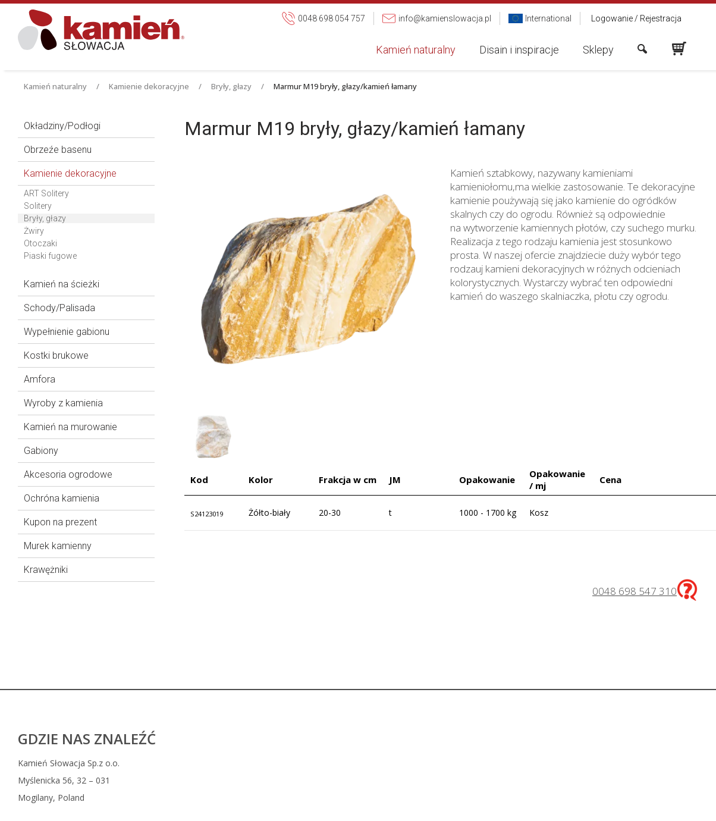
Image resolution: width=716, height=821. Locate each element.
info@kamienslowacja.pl (441, 800)
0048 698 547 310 (634, 591)
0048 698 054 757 (435, 782)
